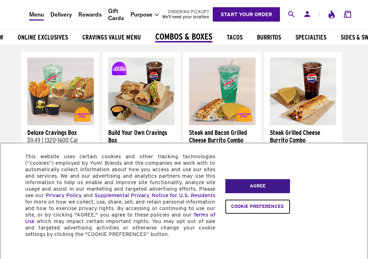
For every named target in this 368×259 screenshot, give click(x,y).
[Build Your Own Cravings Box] (141, 123)
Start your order (246, 14)
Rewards (90, 14)
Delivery (61, 14)
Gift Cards (116, 14)
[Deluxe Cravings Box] (60, 123)
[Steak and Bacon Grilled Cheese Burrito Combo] (222, 123)
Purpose (141, 14)
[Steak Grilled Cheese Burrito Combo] (303, 123)
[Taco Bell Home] (14, 14)
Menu (36, 14)
